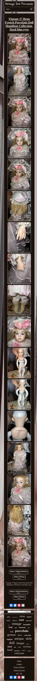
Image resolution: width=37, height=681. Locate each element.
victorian (27, 646)
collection (19, 653)
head (9, 649)
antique (19, 638)
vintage (16, 624)
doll (12, 643)
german (11, 634)
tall (23, 650)
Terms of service (19, 670)
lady (15, 647)
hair (16, 627)
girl (29, 627)
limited (29, 617)
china (22, 616)
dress (20, 635)
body (11, 627)
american (29, 620)
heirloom (22, 627)
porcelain (21, 631)
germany (17, 650)
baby (8, 620)
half (11, 631)
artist (8, 617)
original (9, 639)
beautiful (26, 624)
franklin (29, 650)
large (19, 647)
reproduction (14, 617)
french (27, 644)
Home (19, 661)
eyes (9, 625)
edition (14, 620)
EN (17, 673)
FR (21, 673)
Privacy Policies (19, 667)
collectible (27, 635)
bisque (20, 643)
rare (21, 619)
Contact (19, 664)
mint (9, 646)
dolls (29, 638)
